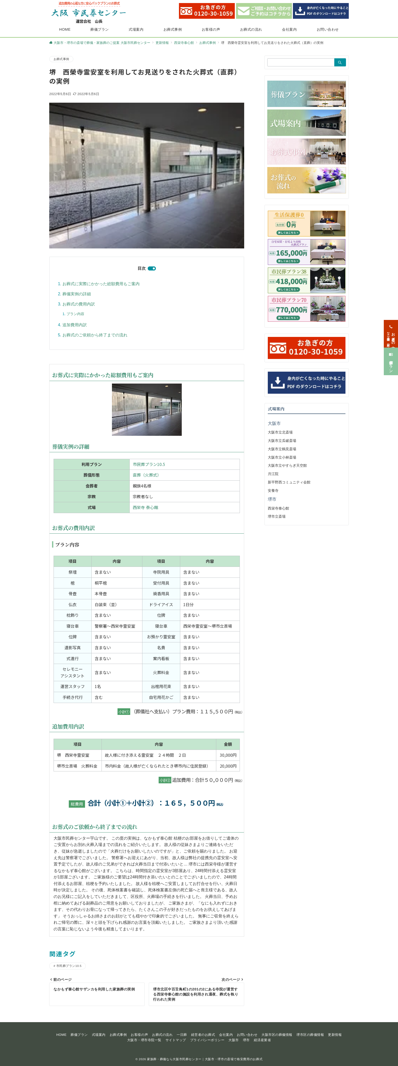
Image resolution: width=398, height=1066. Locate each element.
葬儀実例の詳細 (76, 294)
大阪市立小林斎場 (282, 457)
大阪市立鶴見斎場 (282, 449)
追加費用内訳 (74, 325)
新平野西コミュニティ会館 (289, 482)
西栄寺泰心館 (278, 508)
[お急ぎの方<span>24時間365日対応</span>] (391, 328)
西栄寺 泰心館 (145, 507)
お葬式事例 (61, 59)
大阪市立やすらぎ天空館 (287, 465)
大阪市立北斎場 (280, 432)
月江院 (273, 474)
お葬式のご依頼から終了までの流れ (94, 335)
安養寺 (273, 491)
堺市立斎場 (277, 516)
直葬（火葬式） (147, 475)
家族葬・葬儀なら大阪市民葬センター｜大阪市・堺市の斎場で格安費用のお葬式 (204, 1059)
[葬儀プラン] (391, 356)
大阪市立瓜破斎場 (282, 441)
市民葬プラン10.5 (149, 464)
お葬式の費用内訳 (78, 304)
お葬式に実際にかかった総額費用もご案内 (101, 284)
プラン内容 (75, 314)
